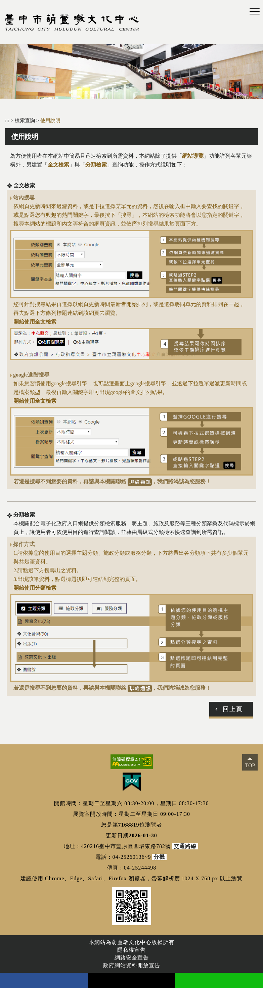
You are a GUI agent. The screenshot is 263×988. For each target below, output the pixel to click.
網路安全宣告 (132, 957)
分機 (159, 857)
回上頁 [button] (233, 709)
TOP (250, 765)
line (219, 980)
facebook (44, 980)
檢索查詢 (25, 120)
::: (7, 120)
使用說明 (50, 120)
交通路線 (185, 846)
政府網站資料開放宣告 (131, 965)
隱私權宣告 (131, 950)
